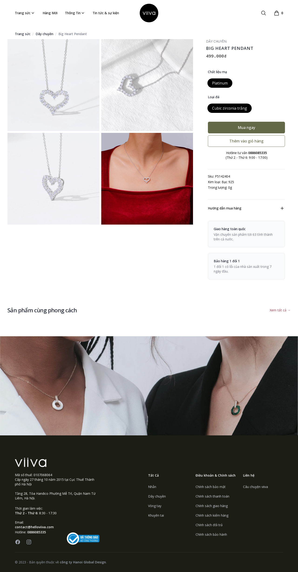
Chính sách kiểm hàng (212, 515)
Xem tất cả (280, 310)
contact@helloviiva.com (34, 527)
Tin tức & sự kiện (106, 13)
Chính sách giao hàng (212, 506)
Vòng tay (154, 506)
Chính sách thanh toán (212, 496)
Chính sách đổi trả (209, 525)
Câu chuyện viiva (255, 487)
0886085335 (36, 532)
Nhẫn (152, 487)
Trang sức (25, 13)
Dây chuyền (44, 34)
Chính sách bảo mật (211, 487)
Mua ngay (246, 127)
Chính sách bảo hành (211, 534)
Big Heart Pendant (72, 34)
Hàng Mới (50, 13)
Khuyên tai (156, 515)
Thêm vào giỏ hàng (246, 141)
